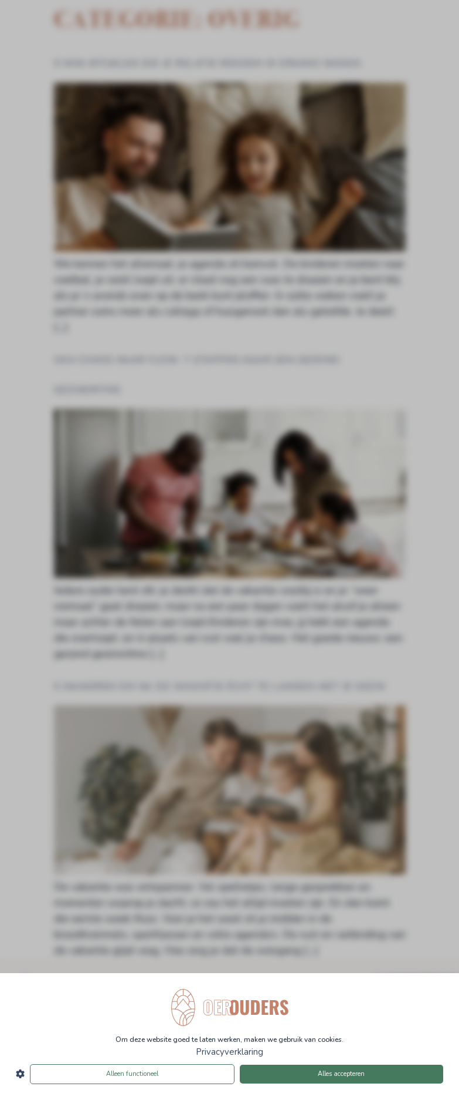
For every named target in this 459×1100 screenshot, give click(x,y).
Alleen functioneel (132, 1073)
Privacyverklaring (229, 1052)
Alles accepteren (341, 1073)
